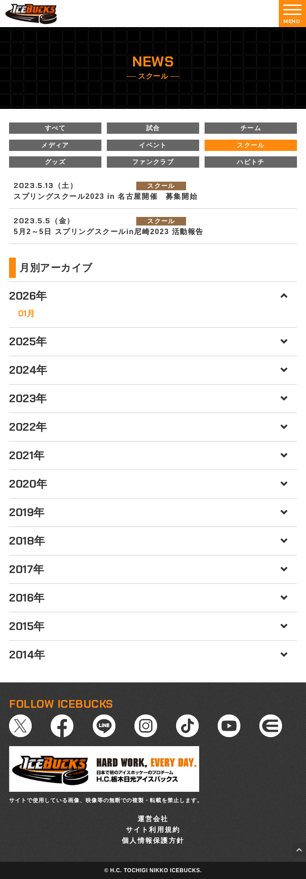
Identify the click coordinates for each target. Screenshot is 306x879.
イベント (153, 145)
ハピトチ (251, 161)
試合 (153, 128)
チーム (250, 128)
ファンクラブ (153, 161)
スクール (251, 145)
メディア (55, 145)
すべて (55, 128)
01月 (26, 313)
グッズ (55, 161)
